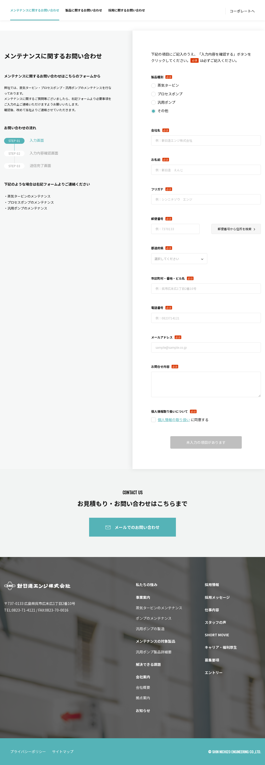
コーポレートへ (242, 11)
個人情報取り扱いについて (169, 411)
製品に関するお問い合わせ (83, 10)
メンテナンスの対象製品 (155, 641)
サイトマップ (63, 751)
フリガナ (157, 189)
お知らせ (143, 710)
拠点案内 (143, 697)
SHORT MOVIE (217, 634)
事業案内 (143, 597)
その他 (163, 110)
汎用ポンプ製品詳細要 (154, 651)
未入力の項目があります (206, 442)
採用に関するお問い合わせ (126, 10)
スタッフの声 (215, 622)
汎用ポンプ (166, 102)
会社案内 (143, 676)
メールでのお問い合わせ (137, 527)
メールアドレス (162, 337)
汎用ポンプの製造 (150, 628)
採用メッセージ (217, 597)
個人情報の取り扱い (174, 419)
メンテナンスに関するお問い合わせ (34, 10)
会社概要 (143, 687)
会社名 (155, 130)
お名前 (155, 159)
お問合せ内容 (160, 366)
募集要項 (212, 660)
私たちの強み (146, 584)
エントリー (214, 672)
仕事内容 (212, 609)
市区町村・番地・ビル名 (168, 278)
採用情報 (212, 584)
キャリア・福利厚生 (221, 647)
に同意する (183, 419)
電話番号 (157, 307)
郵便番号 (157, 218)
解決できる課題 (148, 664)
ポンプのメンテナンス (154, 618)
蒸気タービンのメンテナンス (159, 607)
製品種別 (157, 77)
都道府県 (157, 248)
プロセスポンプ (170, 93)
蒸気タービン (168, 85)
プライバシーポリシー (28, 751)
